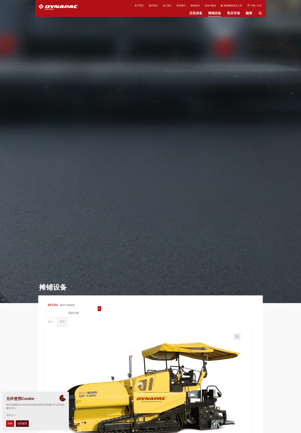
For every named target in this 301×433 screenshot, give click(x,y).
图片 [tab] (50, 315)
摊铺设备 (214, 13)
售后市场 (233, 13)
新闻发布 (195, 5)
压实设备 (195, 13)
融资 (249, 13)
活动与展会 (210, 5)
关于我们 (139, 5)
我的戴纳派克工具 (231, 5)
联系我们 (181, 5)
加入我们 (167, 5)
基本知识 (153, 5)
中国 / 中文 (254, 5)
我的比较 (239, 305)
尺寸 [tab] (62, 314)
